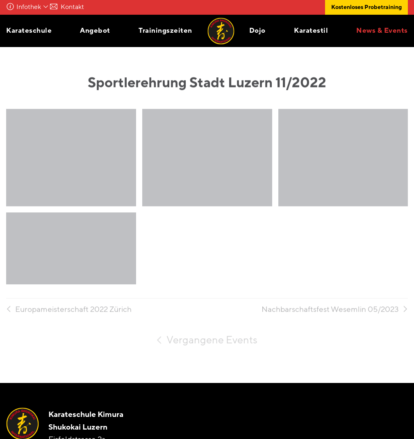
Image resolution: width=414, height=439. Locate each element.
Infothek (28, 6)
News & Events (382, 30)
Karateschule (29, 30)
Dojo (257, 30)
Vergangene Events (211, 343)
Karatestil (311, 30)
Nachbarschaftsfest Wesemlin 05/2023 (330, 313)
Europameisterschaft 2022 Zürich (73, 313)
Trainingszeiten (165, 30)
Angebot (95, 30)
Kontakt (80, 6)
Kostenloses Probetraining (366, 7)
